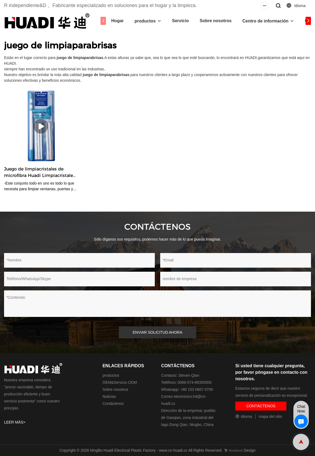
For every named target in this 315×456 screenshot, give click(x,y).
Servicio (180, 20)
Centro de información (265, 21)
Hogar (117, 20)
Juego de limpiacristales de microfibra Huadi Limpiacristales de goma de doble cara (39, 172)
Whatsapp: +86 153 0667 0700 (187, 389)
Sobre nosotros (216, 20)
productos (145, 21)
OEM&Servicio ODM (119, 382)
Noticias (109, 396)
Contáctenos (113, 403)
